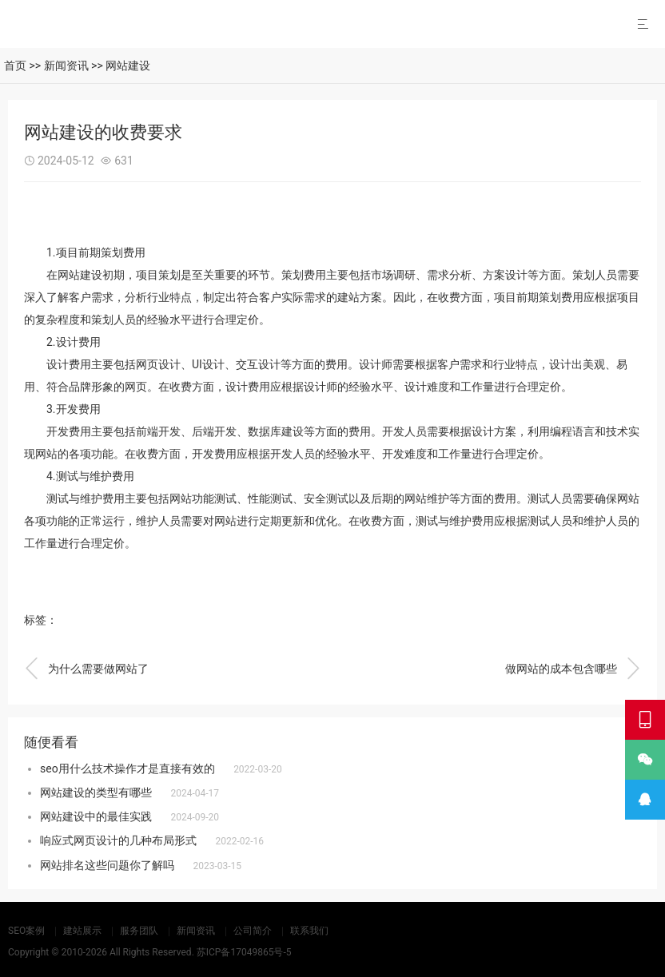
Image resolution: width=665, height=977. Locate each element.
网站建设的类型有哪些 (96, 792)
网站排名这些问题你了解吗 (107, 865)
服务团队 (139, 930)
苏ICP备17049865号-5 (244, 952)
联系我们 (309, 930)
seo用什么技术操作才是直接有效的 (127, 768)
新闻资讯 (66, 65)
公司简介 (252, 930)
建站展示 (82, 930)
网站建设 (128, 65)
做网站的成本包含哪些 (573, 669)
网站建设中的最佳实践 (96, 816)
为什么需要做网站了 (86, 669)
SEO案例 (26, 930)
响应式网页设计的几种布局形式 (118, 840)
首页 (15, 65)
